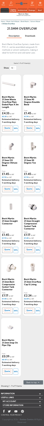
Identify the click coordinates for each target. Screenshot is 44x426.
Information (8, 393)
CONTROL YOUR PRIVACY (11, 415)
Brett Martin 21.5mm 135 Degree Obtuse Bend (9, 161)
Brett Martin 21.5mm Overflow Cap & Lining (32, 282)
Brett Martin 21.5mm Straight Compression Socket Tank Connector (32, 223)
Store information (13, 405)
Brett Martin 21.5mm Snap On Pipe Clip (10, 342)
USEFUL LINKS (7, 397)
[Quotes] (32, 2)
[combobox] (13, 68)
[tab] (14, 36)
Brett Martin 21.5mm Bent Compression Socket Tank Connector (8, 284)
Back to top (33, 382)
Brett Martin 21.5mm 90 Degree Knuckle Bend (32, 101)
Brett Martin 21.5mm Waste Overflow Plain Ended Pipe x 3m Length (10, 102)
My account (9, 401)
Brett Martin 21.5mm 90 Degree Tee (30, 160)
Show (6, 68)
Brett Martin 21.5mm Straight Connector (10, 221)
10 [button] (12, 68)
